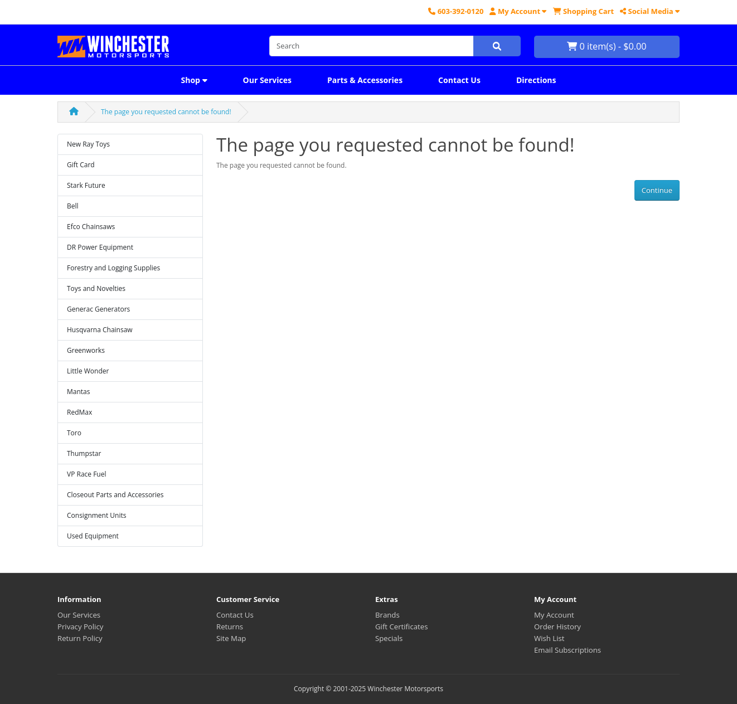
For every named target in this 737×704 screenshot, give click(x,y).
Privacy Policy (80, 627)
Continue (657, 190)
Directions (536, 80)
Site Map (231, 638)
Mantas (78, 391)
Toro (74, 433)
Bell (73, 206)
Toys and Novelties (96, 288)
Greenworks (86, 350)
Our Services (267, 80)
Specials (389, 638)
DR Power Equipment (100, 247)
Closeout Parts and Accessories (115, 494)
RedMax (79, 412)
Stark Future (86, 185)
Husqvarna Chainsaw (100, 329)
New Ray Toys (88, 144)
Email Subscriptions (567, 650)
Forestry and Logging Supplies (113, 268)
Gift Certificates (401, 627)
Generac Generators (98, 309)
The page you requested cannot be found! (166, 111)
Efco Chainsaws (91, 226)
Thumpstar (84, 453)
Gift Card (81, 164)
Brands (387, 615)
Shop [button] (194, 80)
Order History (557, 627)
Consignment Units (97, 515)
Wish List (549, 638)
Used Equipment (93, 536)
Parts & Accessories (365, 80)
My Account (554, 615)
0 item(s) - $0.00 (606, 46)
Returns (229, 627)
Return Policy (80, 638)
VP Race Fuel (86, 474)
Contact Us (459, 80)
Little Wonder (88, 371)
